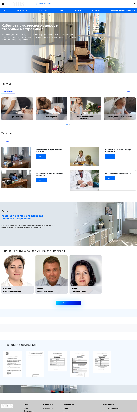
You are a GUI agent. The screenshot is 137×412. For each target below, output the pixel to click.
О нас (4, 10)
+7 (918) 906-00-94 (44, 4)
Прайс (61, 10)
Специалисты (43, 10)
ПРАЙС (6, 141)
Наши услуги (22, 10)
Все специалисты (68, 303)
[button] (67, 124)
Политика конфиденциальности (123, 10)
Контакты (96, 10)
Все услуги (130, 91)
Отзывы (78, 10)
